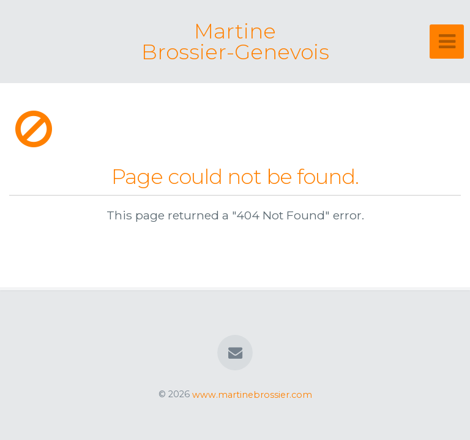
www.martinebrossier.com (252, 394)
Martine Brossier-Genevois (235, 41)
